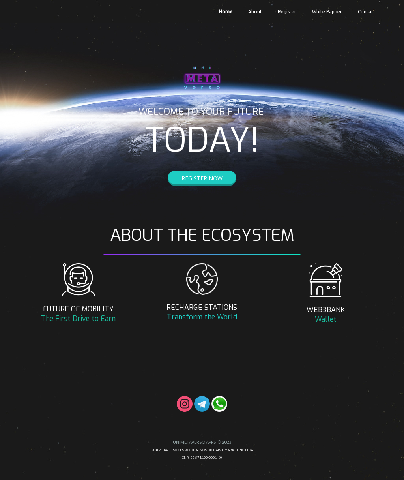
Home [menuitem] (225, 11)
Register (287, 11)
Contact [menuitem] (367, 11)
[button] (202, 178)
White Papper (327, 11)
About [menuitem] (255, 11)
